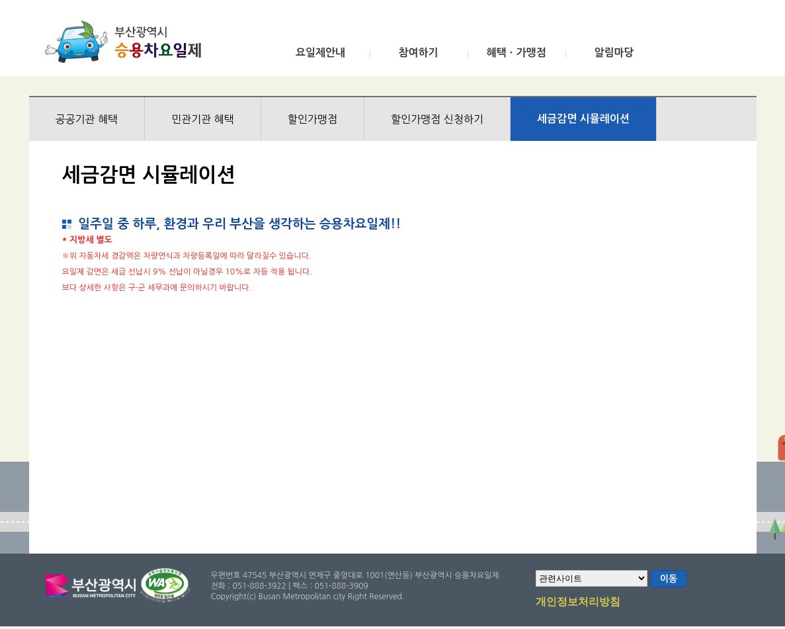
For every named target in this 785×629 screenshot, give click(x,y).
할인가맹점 (312, 119)
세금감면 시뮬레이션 (583, 119)
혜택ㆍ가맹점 (516, 53)
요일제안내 (320, 53)
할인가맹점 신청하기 (437, 119)
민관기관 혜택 (202, 119)
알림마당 (614, 53)
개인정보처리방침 (578, 602)
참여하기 (418, 53)
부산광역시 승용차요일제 (127, 42)
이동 (668, 578)
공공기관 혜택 (87, 119)
